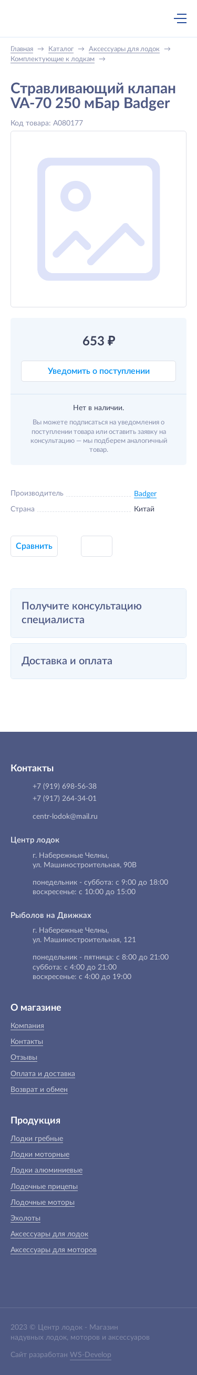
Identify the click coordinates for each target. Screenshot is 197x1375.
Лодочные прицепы (44, 1186)
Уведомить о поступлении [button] (99, 371)
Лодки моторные (40, 1154)
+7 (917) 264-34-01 (65, 798)
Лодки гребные (37, 1138)
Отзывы (24, 1057)
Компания (27, 1026)
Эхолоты (25, 1218)
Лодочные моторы (43, 1202)
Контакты (27, 1041)
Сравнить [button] (34, 546)
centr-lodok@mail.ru (65, 816)
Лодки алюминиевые (46, 1170)
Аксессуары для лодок (49, 1234)
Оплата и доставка (43, 1074)
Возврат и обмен (39, 1089)
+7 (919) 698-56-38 (78, 19)
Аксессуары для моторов (54, 1250)
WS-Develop (90, 1355)
